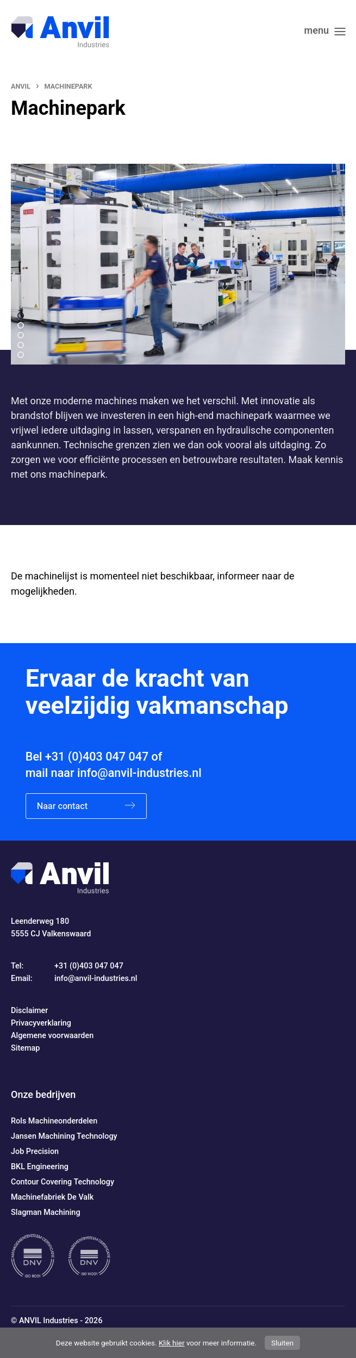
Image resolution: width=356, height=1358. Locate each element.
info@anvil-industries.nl (139, 773)
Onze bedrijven (43, 1094)
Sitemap (25, 1048)
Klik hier (172, 1342)
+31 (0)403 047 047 (96, 756)
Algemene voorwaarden (52, 1035)
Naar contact (86, 806)
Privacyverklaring (41, 1023)
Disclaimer (29, 1010)
